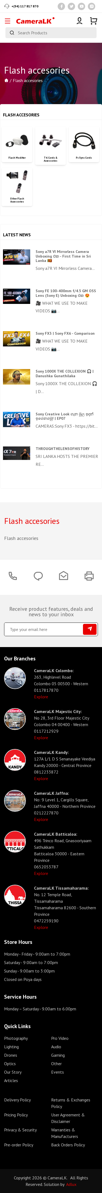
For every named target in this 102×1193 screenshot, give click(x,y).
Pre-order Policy (18, 1144)
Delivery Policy (17, 1100)
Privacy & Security (20, 1129)
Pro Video (60, 1038)
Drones (10, 1055)
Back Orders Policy (68, 1144)
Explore (41, 696)
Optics (10, 1063)
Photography (16, 1038)
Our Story (12, 1072)
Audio (56, 1046)
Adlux (71, 1184)
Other (56, 1063)
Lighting (11, 1046)
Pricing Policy (16, 1115)
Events (57, 1072)
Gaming (58, 1055)
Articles (11, 1080)
